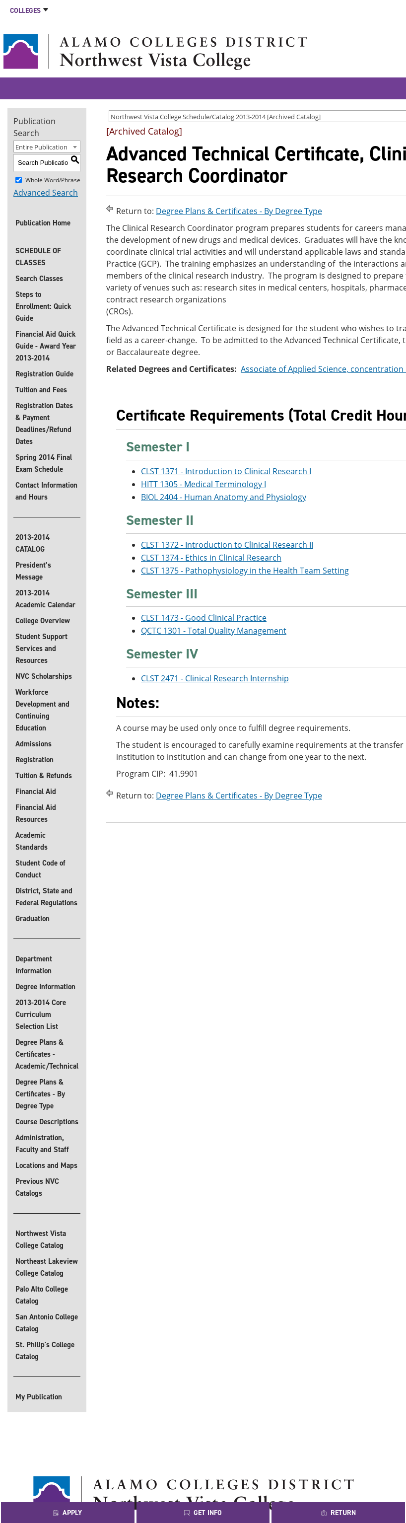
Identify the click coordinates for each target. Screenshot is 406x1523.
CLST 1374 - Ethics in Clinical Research (211, 557)
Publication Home (42, 223)
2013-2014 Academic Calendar (45, 599)
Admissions (33, 744)
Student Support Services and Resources (41, 648)
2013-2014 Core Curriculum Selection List (40, 1014)
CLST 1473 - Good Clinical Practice (204, 617)
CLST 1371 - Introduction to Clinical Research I (226, 471)
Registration (34, 760)
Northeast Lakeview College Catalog (46, 1267)
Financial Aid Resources (35, 813)
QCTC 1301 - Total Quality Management (213, 630)
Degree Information (45, 987)
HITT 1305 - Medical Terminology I (203, 484)
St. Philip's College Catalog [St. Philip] (44, 1351)
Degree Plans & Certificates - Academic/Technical (46, 1054)
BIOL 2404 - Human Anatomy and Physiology (223, 497)
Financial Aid (35, 792)
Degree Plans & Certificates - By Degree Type (40, 1094)
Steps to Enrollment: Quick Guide (43, 306)
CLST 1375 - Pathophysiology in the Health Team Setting (245, 570)
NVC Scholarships (43, 676)
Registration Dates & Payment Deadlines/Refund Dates (44, 423)
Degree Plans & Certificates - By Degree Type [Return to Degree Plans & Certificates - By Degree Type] (239, 211)
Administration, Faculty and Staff (42, 1144)
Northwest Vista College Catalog (40, 1239)
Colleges (25, 10)
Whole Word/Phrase (52, 179)
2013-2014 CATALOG (32, 543)
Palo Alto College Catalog (41, 1295)
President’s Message (33, 571)
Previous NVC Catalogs (37, 1187)
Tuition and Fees (41, 390)
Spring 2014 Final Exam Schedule (43, 463)
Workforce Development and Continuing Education (42, 710)
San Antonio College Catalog (46, 1323)
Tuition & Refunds (43, 776)
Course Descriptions (46, 1122)
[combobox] (46, 146)
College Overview (42, 621)
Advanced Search (45, 192)
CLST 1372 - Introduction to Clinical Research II (227, 544)
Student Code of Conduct (40, 869)
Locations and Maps (46, 1165)
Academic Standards (31, 841)
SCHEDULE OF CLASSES (38, 257)
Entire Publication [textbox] (41, 147)
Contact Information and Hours (46, 491)
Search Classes (39, 279)
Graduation (32, 919)
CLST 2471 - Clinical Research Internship (215, 678)
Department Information (33, 965)
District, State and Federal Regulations (46, 897)
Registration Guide (44, 374)
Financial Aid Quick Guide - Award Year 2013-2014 (45, 346)
